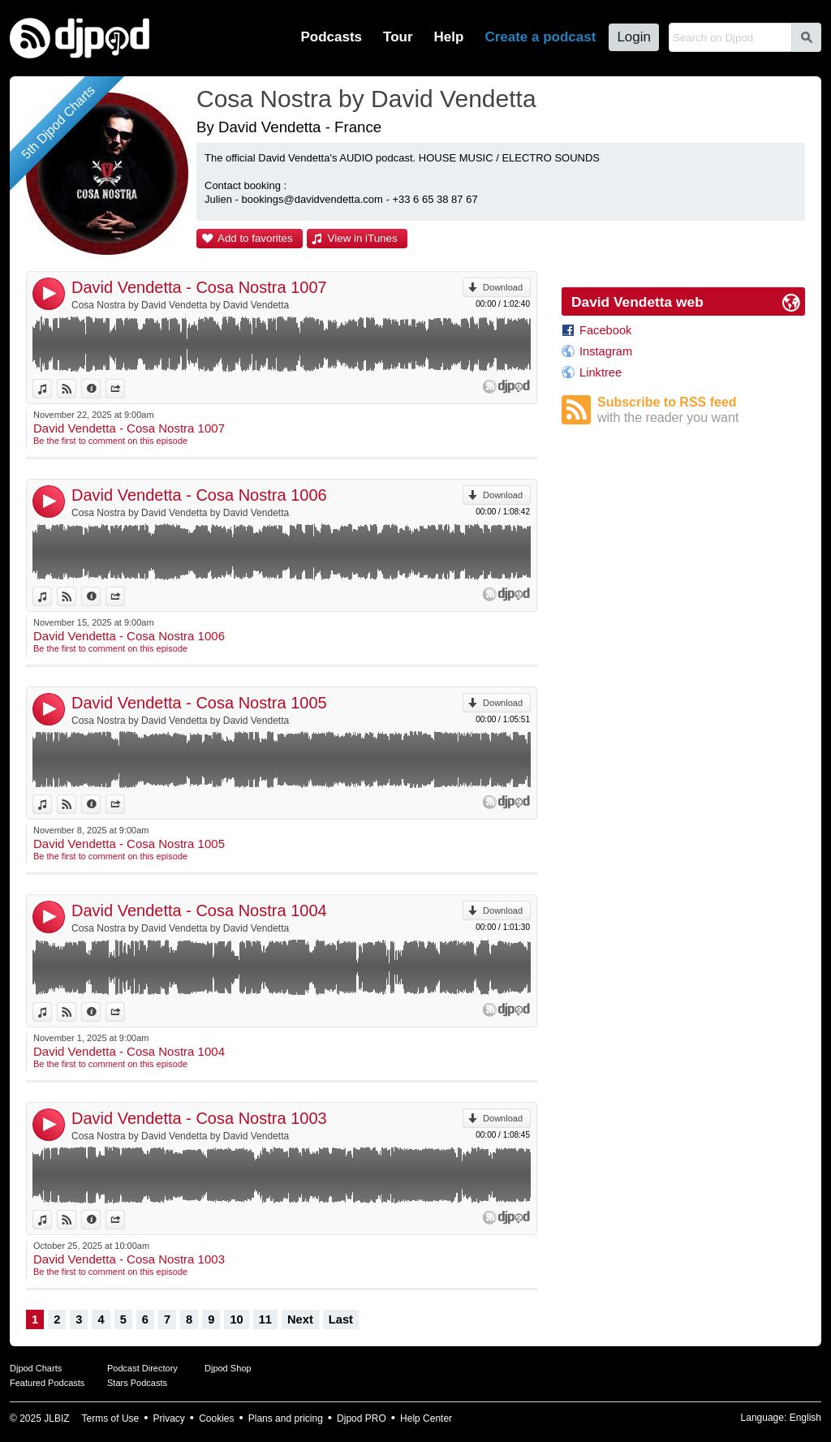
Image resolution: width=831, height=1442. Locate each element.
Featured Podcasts (47, 1383)
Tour (398, 37)
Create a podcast (540, 37)
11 (265, 1319)
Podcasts (331, 37)
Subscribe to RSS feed (701, 410)
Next (300, 1319)
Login (634, 37)
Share (124, 389)
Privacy (169, 1418)
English (805, 1417)
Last (341, 1319)
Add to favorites (255, 238)
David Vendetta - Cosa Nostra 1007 (199, 287)
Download (503, 287)
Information (100, 389)
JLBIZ (56, 1418)
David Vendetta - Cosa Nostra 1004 (199, 910)
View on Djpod (75, 389)
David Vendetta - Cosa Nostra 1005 (199, 703)
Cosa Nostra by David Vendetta (366, 98)
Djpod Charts (36, 1368)
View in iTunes (363, 238)
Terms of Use (111, 1418)
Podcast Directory (142, 1368)
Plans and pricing (285, 1418)
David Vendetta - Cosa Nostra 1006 (199, 495)
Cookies (216, 1418)
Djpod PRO (361, 1418)
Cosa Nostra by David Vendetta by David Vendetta (180, 305)
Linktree (600, 372)
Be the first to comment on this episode (110, 441)
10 (236, 1319)
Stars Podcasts (137, 1383)
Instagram (605, 351)
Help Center (426, 1418)
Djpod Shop (228, 1368)
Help (449, 37)
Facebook (605, 330)
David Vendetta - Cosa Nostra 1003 (199, 1118)
